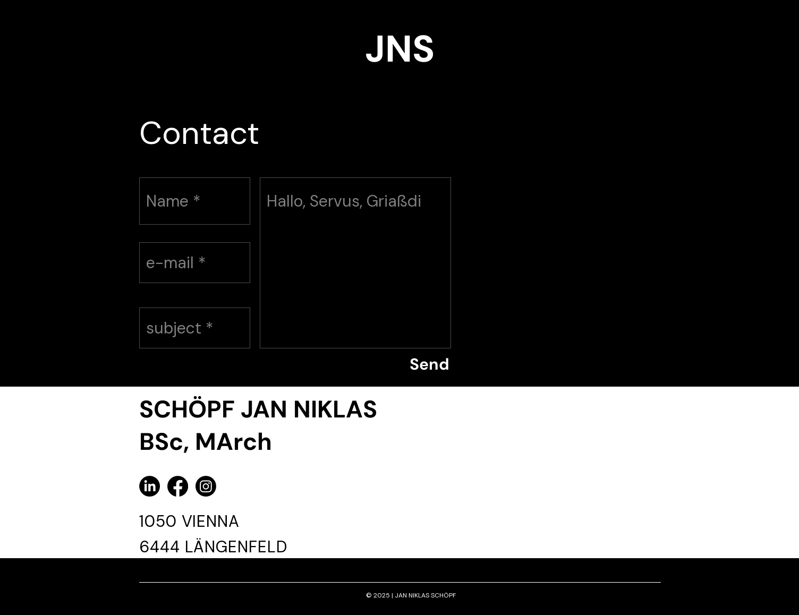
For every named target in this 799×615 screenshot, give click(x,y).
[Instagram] (206, 486)
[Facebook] (177, 486)
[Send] (429, 364)
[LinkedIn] (149, 486)
